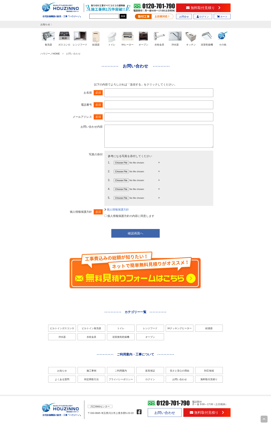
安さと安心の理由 (179, 370)
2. (109, 171)
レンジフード (150, 328)
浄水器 (62, 337)
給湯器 (209, 328)
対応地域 (209, 370)
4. (109, 188)
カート (222, 16)
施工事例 (91, 370)
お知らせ (62, 370)
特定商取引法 (91, 379)
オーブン (150, 337)
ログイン (203, 16)
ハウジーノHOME (50, 53)
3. (109, 180)
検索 (123, 16)
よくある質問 (62, 379)
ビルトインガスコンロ (62, 328)
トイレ (120, 328)
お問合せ (184, 16)
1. (109, 162)
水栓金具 (91, 337)
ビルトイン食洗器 (91, 328)
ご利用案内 (121, 370)
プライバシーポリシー (121, 379)
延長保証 (150, 370)
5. (109, 197)
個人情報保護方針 (118, 209)
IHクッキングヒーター (179, 328)
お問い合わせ (179, 379)
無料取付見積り (203, 8)
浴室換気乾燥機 (120, 337)
